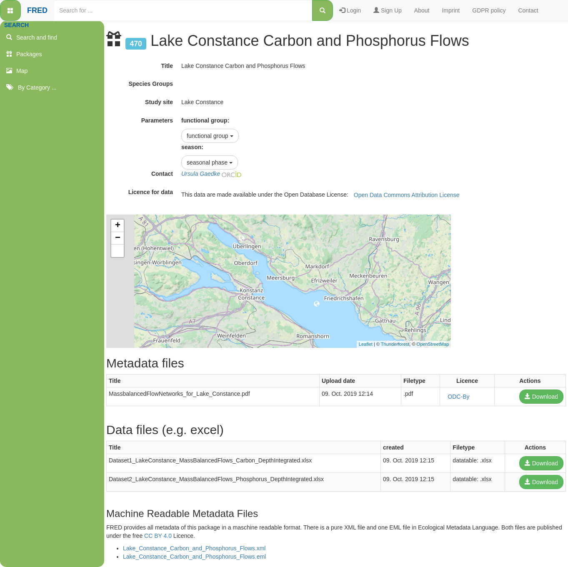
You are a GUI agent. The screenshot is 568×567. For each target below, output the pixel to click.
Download (541, 396)
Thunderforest (395, 344)
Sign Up (387, 10)
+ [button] (117, 226)
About (422, 10)
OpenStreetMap (433, 344)
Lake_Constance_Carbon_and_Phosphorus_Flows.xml (194, 548)
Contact (528, 10)
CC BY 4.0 (158, 535)
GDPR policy (488, 10)
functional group (210, 135)
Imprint (451, 10)
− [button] (117, 238)
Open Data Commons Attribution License (407, 195)
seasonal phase (210, 162)
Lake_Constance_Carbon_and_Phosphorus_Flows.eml (194, 556)
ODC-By (458, 396)
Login (350, 10)
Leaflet (366, 344)
